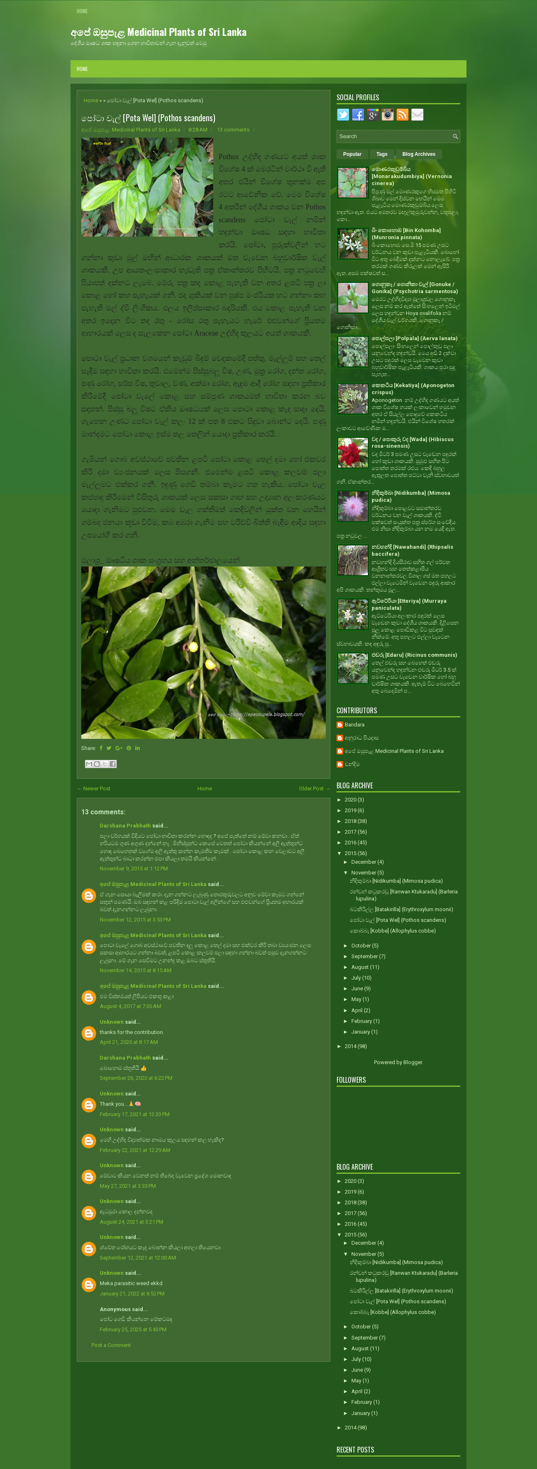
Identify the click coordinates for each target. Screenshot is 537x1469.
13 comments (233, 130)
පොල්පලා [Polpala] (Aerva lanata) (415, 338)
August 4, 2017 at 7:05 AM (130, 1006)
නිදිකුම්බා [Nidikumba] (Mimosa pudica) (396, 881)
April (357, 1010)
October (361, 946)
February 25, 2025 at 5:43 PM (133, 1329)
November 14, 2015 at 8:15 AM (136, 970)
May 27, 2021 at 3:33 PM (128, 1186)
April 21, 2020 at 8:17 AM (129, 1042)
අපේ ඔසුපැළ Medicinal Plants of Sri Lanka (159, 31)
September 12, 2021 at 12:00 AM (138, 1258)
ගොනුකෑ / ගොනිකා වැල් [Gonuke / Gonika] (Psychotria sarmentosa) (415, 287)
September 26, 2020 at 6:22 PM (136, 1078)
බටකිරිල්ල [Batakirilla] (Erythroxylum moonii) (401, 909)
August (360, 967)
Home (82, 10)
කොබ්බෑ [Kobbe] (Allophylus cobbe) (393, 931)
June (357, 988)
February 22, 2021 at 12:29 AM (135, 1150)
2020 (351, 800)
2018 (351, 821)
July (356, 978)
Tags (382, 154)
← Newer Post (94, 788)
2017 (351, 832)
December (364, 862)
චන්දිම (352, 764)
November (364, 873)
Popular (352, 154)
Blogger (412, 1062)
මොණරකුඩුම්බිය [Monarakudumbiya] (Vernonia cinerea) (412, 176)
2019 (351, 810)
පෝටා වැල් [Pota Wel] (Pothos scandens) (148, 117)
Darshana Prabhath (125, 826)
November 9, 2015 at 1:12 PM (134, 868)
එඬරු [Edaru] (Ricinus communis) (414, 655)
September (365, 956)
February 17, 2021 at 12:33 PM (135, 1114)
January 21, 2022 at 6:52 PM (132, 1293)
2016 (351, 842)
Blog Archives (419, 154)
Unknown (112, 1022)
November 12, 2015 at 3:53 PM (135, 920)
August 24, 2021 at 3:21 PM (131, 1222)
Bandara (355, 725)
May (357, 999)
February (362, 1021)
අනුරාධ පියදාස (362, 738)
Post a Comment (111, 1345)
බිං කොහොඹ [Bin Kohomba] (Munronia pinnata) (406, 233)
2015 (351, 853)
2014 (351, 1046)
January (361, 1032)
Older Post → (314, 788)
